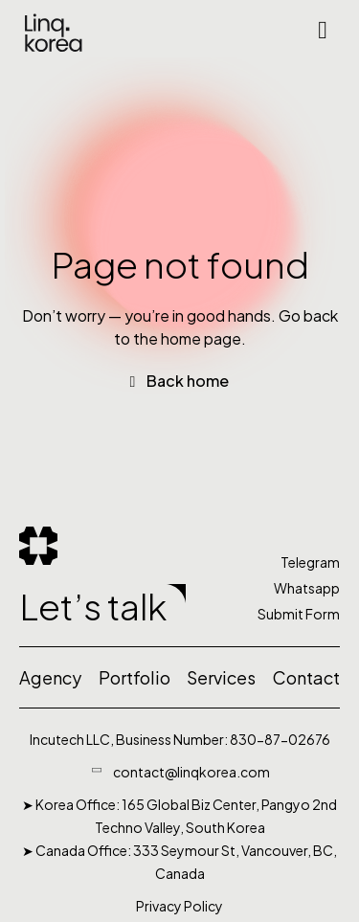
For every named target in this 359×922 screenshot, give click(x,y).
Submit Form (299, 613)
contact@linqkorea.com (191, 771)
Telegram (310, 562)
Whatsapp (307, 587)
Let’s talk (93, 605)
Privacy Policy (179, 905)
